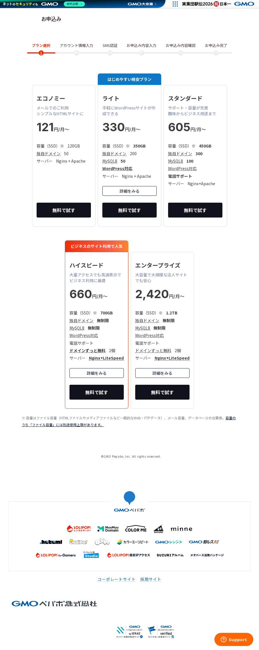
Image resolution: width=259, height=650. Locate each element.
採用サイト (151, 579)
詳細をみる (129, 191)
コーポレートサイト (116, 579)
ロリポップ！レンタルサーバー (21, 19)
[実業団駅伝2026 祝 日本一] (219, 4)
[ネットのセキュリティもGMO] (43, 4)
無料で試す (63, 210)
